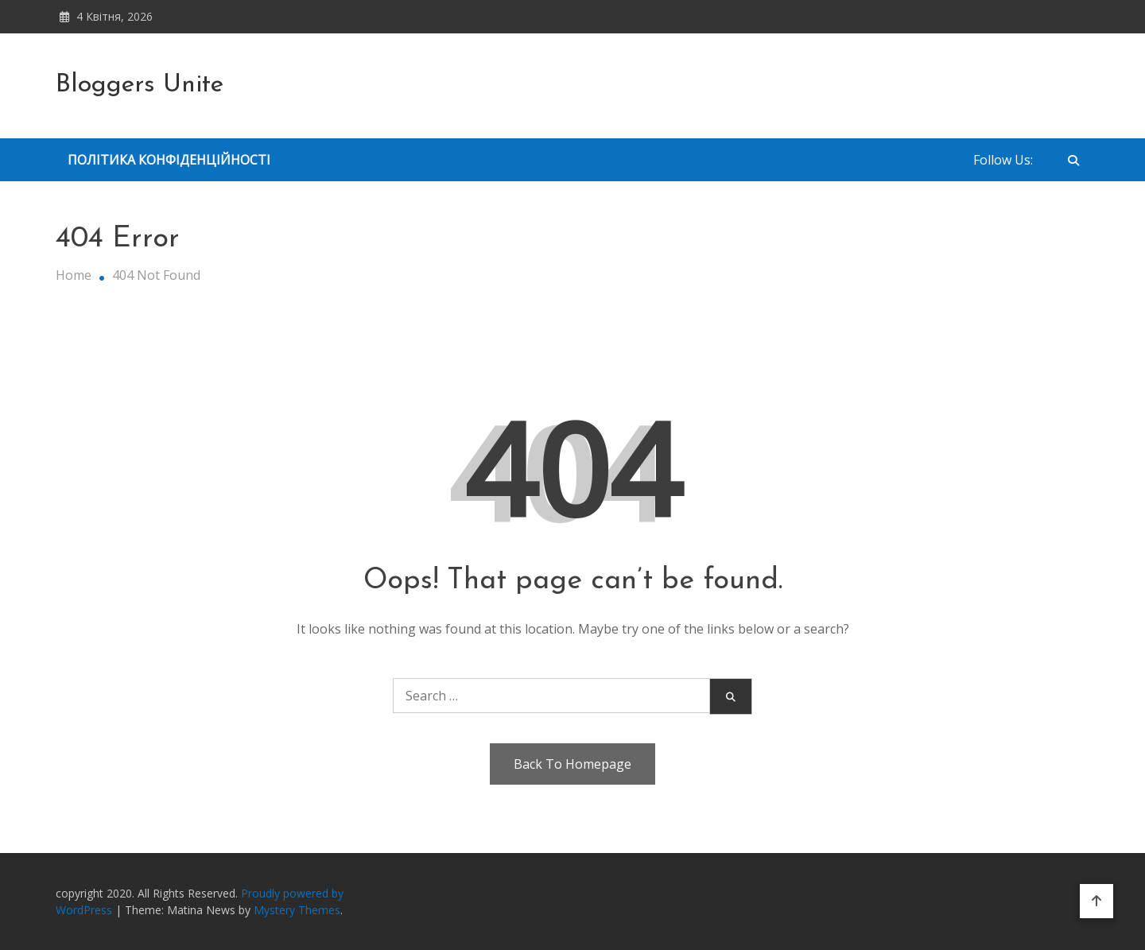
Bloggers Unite (139, 85)
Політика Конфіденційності (169, 160)
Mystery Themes (297, 909)
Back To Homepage (572, 764)
